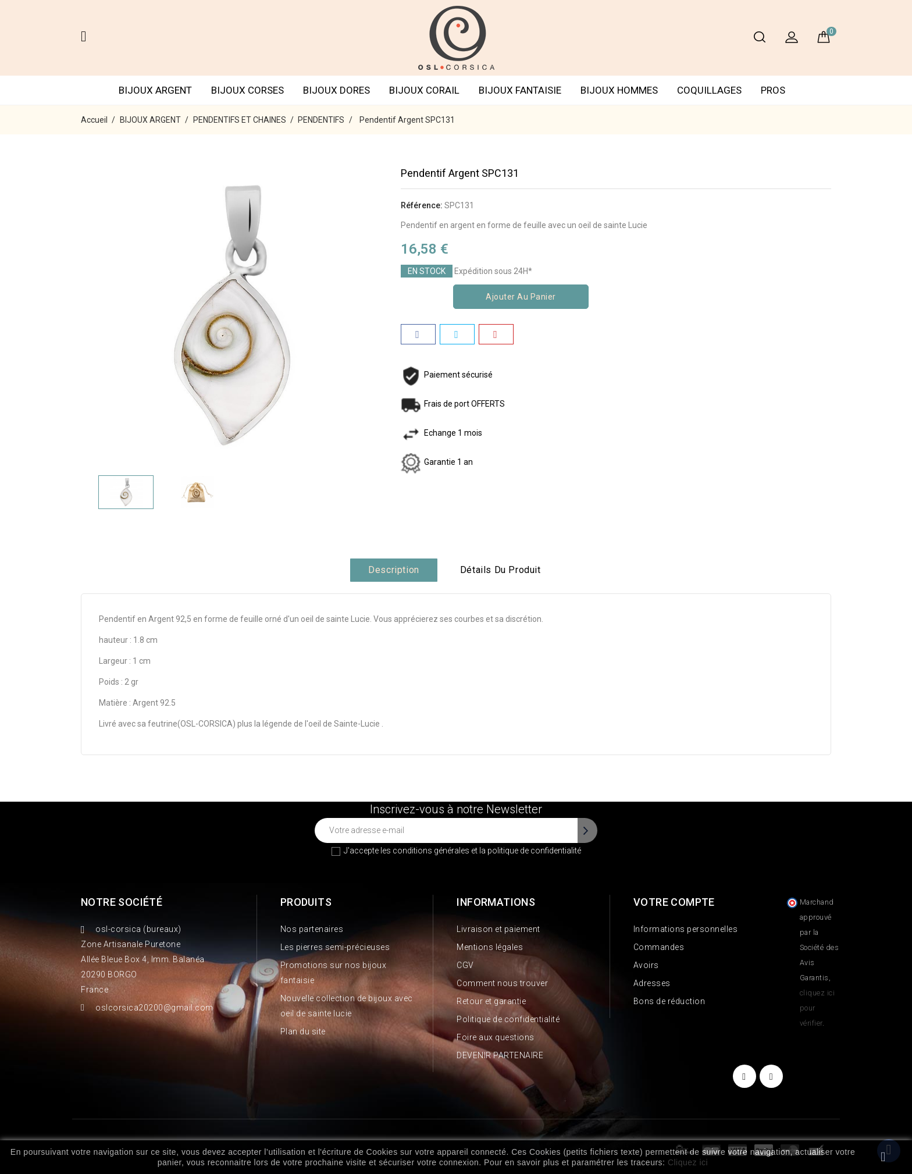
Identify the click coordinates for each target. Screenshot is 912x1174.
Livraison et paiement (498, 929)
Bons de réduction (669, 1001)
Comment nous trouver (502, 983)
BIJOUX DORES (336, 90)
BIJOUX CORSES (247, 90)
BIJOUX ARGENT (155, 90)
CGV (465, 965)
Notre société (121, 902)
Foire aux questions (496, 1037)
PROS (773, 90)
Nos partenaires (312, 929)
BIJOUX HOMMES (619, 90)
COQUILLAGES (709, 90)
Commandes (659, 947)
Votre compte (674, 902)
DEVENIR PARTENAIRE (500, 1055)
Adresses (652, 983)
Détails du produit (500, 569)
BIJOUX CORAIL (424, 90)
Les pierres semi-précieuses (335, 947)
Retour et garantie (491, 1001)
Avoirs (646, 965)
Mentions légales (490, 947)
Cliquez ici (688, 1162)
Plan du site (303, 1031)
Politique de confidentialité (508, 1019)
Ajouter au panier (521, 296)
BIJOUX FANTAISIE (520, 90)
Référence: (422, 205)
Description (393, 569)
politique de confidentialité (534, 850)
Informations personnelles (685, 929)
